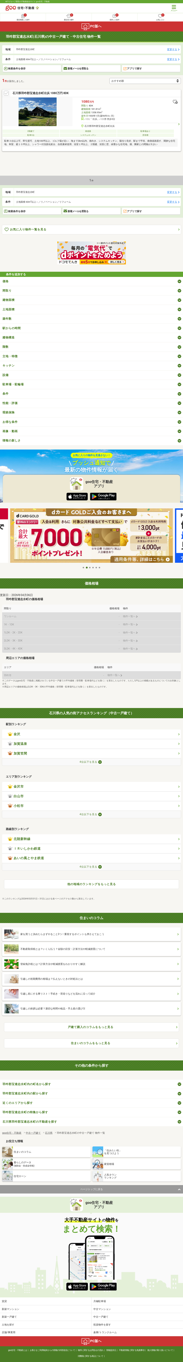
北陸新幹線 (19, 839)
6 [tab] (100, 567)
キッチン (8, 365)
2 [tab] (87, 567)
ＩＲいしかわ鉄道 (24, 848)
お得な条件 (10, 422)
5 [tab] (96, 567)
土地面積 (8, 309)
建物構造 (8, 337)
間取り (7, 290)
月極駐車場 (99, 1301)
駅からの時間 (11, 328)
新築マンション (10, 1309)
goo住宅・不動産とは (17, 1350)
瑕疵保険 (8, 412)
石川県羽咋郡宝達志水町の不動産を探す (29, 1121)
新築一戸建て (9, 1316)
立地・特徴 (10, 356)
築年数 (7, 318)
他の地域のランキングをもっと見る (91, 884)
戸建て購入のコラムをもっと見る (90, 1027)
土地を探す (8, 1324)
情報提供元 (111, 1350)
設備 (5, 375)
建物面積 (8, 300)
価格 (5, 281)
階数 (5, 346)
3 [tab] (90, 567)
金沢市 (16, 786)
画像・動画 (10, 431)
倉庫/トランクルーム (105, 1332)
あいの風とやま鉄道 (26, 858)
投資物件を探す (102, 1324)
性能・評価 (10, 403)
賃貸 (4, 1301)
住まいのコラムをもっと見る (90, 1043)
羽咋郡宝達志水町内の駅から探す (25, 1093)
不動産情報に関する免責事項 (131, 1350)
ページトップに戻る (91, 1189)
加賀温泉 (17, 744)
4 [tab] (93, 567)
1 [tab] (83, 567)
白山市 (16, 796)
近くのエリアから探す (17, 1103)
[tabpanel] (91, 536)
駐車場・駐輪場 (13, 384)
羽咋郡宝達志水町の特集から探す (25, 1112)
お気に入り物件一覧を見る (25, 229)
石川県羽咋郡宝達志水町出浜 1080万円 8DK (40, 93)
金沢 (14, 734)
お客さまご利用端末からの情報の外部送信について (52, 1350)
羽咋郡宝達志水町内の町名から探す (26, 1084)
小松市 (16, 806)
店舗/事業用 (8, 1332)
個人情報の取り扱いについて (160, 1350)
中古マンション (102, 1309)
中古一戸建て (100, 1316)
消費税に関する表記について (90, 1356)
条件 (5, 393)
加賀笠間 (17, 753)
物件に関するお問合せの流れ (90, 1350)
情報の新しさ (11, 440)
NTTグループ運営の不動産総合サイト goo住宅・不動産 (28, 2)
